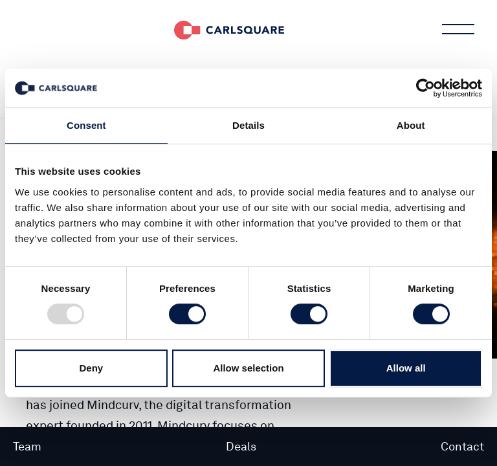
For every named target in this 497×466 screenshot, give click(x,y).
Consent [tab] (86, 125)
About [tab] (411, 125)
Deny (91, 367)
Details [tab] (248, 125)
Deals (241, 446)
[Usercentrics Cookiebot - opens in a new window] (425, 88)
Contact (462, 446)
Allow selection (248, 367)
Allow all (406, 367)
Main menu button (456, 29)
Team (27, 446)
